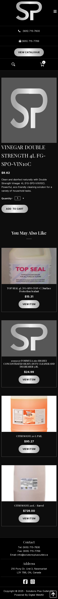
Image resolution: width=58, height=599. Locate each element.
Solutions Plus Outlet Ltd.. (40, 591)
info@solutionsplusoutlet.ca (32, 554)
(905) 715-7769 (29, 41)
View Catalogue (29, 52)
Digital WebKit (36, 594)
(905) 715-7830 (29, 31)
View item (29, 304)
